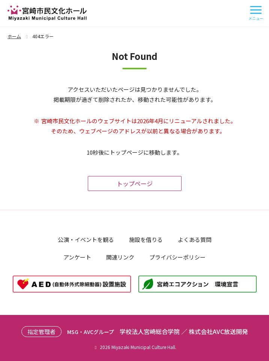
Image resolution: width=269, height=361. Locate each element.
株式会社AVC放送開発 (218, 331)
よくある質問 (195, 239)
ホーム (19, 36)
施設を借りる (146, 239)
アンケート (77, 257)
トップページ (135, 183)
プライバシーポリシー (177, 257)
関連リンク (120, 257)
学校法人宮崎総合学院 (150, 331)
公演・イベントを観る (86, 239)
